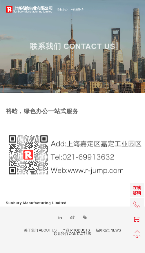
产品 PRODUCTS (76, 230)
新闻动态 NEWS (108, 230)
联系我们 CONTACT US (72, 234)
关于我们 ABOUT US (40, 230)
